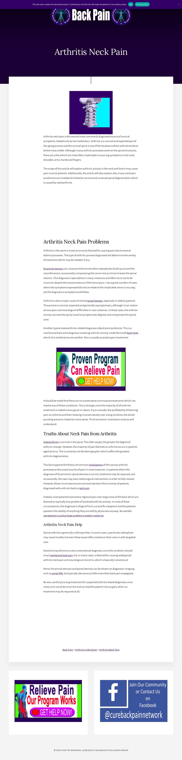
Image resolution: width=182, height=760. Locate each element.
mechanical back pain (62, 555)
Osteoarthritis (51, 442)
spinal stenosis (95, 300)
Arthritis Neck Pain (110, 649)
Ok (131, 4)
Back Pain (66, 649)
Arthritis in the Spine (85, 649)
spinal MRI (57, 573)
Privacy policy (142, 4)
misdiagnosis (96, 464)
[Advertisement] (91, 209)
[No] (178, 4)
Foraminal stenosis (53, 268)
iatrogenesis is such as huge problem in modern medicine (75, 515)
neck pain (84, 488)
